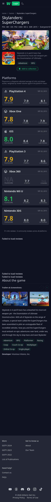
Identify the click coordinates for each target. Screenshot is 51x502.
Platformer (28, 340)
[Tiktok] (40, 489)
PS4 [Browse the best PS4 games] (3, 27)
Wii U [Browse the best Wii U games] (26, 27)
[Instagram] (34, 489)
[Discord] (22, 489)
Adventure (22, 63)
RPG (33, 63)
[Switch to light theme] (22, 3)
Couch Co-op (17, 345)
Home (4, 13)
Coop (6, 345)
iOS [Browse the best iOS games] (11, 27)
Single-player (24, 349)
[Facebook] (28, 489)
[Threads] (16, 489)
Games (11, 13)
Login (15, 3)
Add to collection (27, 69)
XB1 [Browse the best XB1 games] (7, 27)
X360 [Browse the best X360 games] (20, 27)
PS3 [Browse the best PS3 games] (15, 27)
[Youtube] (10, 489)
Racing (40, 340)
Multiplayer (32, 345)
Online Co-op (9, 349)
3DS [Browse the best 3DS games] (30, 27)
